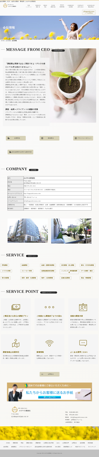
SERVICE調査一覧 (37, 6)
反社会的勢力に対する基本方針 (43, 446)
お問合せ (47, 374)
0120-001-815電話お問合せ (90, 6)
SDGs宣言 (58, 446)
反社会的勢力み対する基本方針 (20, 152)
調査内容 (38, 443)
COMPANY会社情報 (71, 6)
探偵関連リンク (68, 446)
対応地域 (90, 443)
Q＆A (58, 443)
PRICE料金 (45, 6)
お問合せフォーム (76, 436)
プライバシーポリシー (83, 138)
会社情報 (82, 443)
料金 (22, 443)
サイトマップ (92, 446)
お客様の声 (66, 443)
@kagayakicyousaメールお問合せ (88, 12)
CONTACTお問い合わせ (80, 6)
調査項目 (15, 443)
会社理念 (5, 446)
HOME (2, 40)
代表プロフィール (80, 446)
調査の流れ (29, 443)
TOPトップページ (28, 6)
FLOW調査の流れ (53, 6)
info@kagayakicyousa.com (78, 433)
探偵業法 (47, 138)
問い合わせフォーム (30, 225)
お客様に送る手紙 (49, 443)
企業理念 (14, 138)
